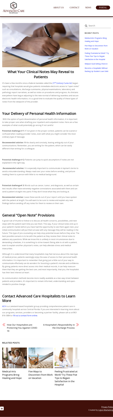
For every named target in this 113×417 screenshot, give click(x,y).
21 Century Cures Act (62, 83)
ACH (4, 306)
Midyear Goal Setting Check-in (96, 64)
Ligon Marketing (105, 410)
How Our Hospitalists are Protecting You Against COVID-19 (22, 327)
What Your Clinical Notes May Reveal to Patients (40, 74)
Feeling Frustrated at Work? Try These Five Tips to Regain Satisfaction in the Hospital (66, 378)
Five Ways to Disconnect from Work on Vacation (40, 375)
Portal (103, 7)
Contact (75, 7)
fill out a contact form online (25, 315)
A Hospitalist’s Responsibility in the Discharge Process (60, 326)
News (89, 7)
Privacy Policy (107, 407)
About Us (59, 7)
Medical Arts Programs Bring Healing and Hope (12, 375)
